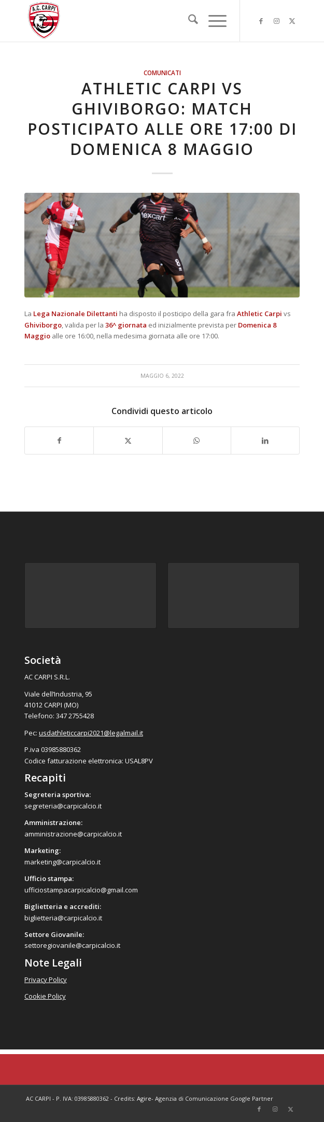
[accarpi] (134, 20)
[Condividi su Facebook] (59, 440)
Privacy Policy (45, 979)
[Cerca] (188, 20)
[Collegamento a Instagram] (276, 21)
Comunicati (162, 72)
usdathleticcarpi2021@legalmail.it (91, 732)
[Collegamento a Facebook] (261, 21)
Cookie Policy (45, 996)
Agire (144, 1098)
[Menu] (212, 20)
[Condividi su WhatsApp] (197, 440)
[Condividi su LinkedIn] (265, 440)
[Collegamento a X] (292, 21)
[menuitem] (188, 20)
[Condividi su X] (128, 440)
